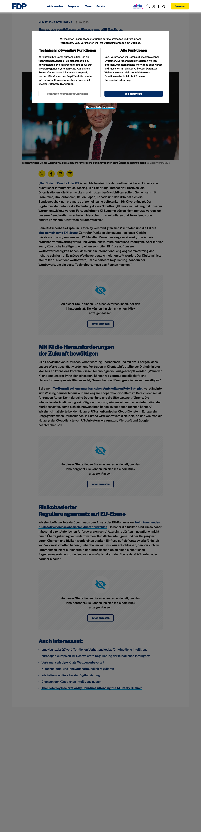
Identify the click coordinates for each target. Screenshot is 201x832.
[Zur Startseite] (19, 6)
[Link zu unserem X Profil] (153, 6)
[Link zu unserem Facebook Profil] (158, 6)
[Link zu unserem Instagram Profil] (163, 6)
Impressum (108, 107)
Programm (74, 6)
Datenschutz (93, 107)
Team (88, 6)
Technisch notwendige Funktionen (67, 93)
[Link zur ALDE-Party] (137, 6)
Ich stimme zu (133, 93)
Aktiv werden (55, 6)
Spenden (180, 6)
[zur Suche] (148, 6)
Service (100, 6)
